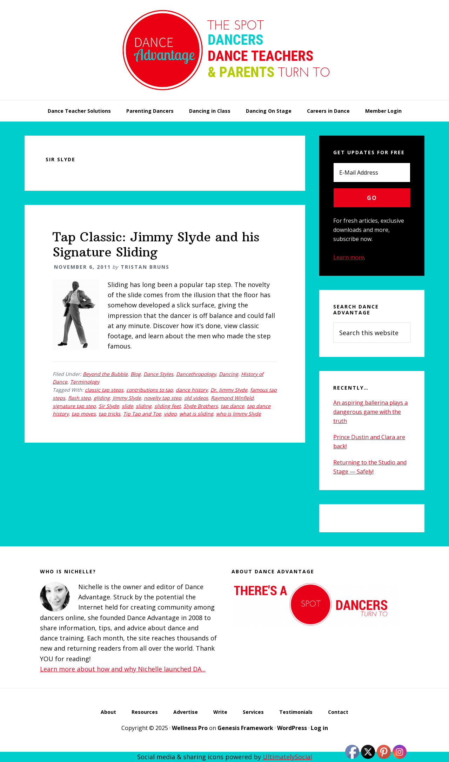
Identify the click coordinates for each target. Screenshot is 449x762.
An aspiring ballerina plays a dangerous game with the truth (370, 412)
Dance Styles (158, 374)
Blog (135, 374)
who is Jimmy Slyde (238, 413)
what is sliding (196, 413)
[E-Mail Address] (371, 172)
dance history (192, 389)
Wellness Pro (190, 728)
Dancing (228, 374)
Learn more (348, 257)
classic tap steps (104, 389)
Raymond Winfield (232, 398)
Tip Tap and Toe (142, 413)
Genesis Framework (245, 728)
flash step (79, 398)
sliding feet (167, 406)
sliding (144, 406)
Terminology (84, 381)
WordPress (292, 728)
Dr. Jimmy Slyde (228, 389)
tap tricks (109, 413)
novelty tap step (162, 398)
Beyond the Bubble (105, 374)
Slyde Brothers (200, 406)
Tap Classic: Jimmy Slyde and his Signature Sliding (156, 244)
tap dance (232, 406)
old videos (196, 398)
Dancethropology (196, 374)
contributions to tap (149, 389)
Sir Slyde (109, 406)
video (170, 413)
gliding (102, 398)
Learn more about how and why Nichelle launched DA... (123, 669)
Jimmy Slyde (127, 398)
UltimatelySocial (287, 757)
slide (127, 406)
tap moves (84, 413)
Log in (319, 728)
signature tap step (74, 406)
